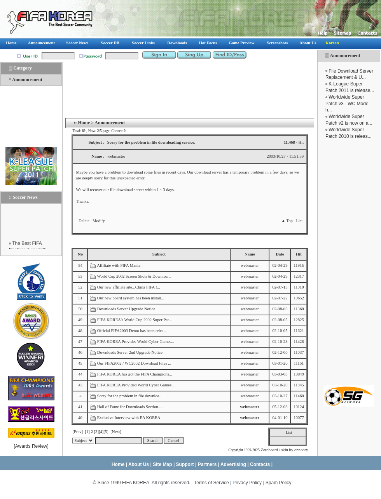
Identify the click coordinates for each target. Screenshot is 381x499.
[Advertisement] (349, 262)
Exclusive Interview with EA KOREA (128, 418)
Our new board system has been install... (130, 298)
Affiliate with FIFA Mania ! (120, 265)
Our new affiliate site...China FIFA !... (128, 287)
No (80, 254)
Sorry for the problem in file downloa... (130, 396)
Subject (159, 254)
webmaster (250, 265)
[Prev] (77, 431)
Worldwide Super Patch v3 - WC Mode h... (347, 103)
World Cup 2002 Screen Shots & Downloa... (134, 276)
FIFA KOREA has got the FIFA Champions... (134, 374)
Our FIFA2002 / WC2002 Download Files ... (134, 363)
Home (84, 122)
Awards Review (31, 446)
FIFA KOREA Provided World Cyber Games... (136, 385)
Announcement (345, 55)
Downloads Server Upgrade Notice (126, 309)
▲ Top (286, 221)
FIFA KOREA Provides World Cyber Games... (135, 341)
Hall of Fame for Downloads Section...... (130, 407)
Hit (299, 254)
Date (280, 254)
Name (250, 254)
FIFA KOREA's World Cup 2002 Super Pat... (134, 320)
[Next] (115, 431)
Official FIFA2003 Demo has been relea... (132, 331)
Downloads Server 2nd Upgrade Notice (130, 352)
